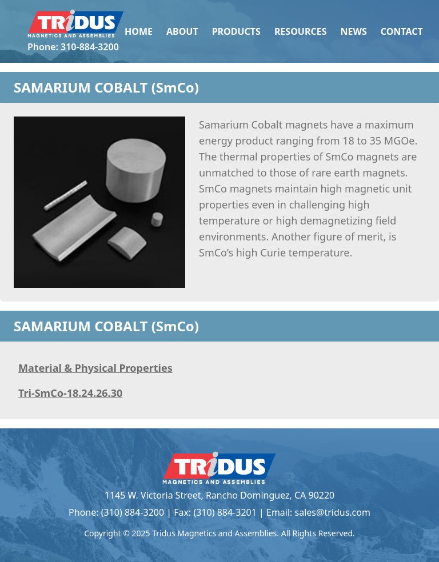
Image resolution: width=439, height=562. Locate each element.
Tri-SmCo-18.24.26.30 (70, 393)
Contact (402, 31)
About (182, 31)
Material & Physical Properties (95, 368)
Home (139, 31)
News (353, 31)
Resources (300, 31)
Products (236, 31)
